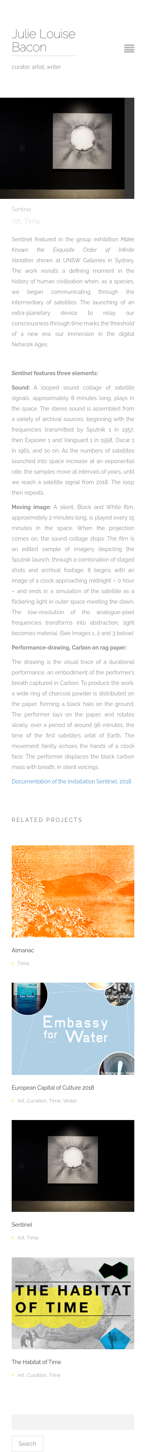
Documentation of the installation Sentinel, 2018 (71, 781)
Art (16, 221)
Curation (37, 1101)
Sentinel (22, 1225)
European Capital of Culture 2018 (53, 1088)
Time (32, 221)
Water (70, 1101)
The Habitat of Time (36, 1362)
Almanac (23, 950)
